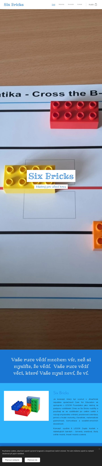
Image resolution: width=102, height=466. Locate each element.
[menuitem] (72, 4)
